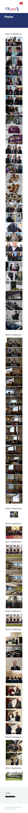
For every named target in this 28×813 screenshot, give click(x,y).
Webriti (13, 809)
